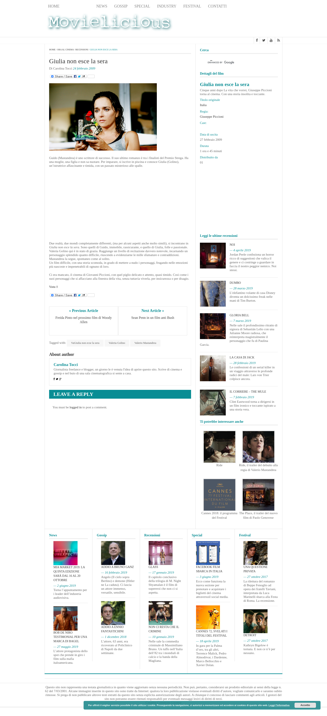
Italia (203, 105)
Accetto (305, 705)
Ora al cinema (65, 49)
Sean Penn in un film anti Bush (152, 318)
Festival (192, 6)
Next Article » (152, 311)
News (101, 6)
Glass (153, 567)
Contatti (217, 6)
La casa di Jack (242, 357)
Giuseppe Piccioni (212, 116)
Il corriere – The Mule (248, 391)
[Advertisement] (247, 24)
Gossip (121, 6)
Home (53, 6)
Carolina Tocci (66, 365)
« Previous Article (83, 311)
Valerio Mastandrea (145, 342)
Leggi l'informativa (279, 705)
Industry (166, 6)
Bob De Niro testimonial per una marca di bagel (70, 637)
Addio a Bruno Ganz (117, 567)
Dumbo (235, 282)
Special (142, 6)
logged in (76, 407)
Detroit (249, 635)
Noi (232, 244)
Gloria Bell (239, 315)
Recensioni (77, 6)
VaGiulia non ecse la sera (85, 342)
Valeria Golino (117, 342)
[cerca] (235, 62)
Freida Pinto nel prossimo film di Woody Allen (83, 320)
